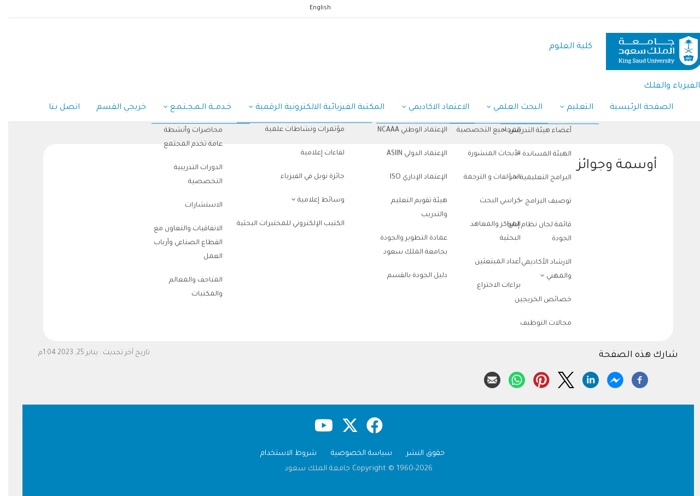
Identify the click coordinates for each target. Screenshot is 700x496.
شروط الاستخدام (280, 453)
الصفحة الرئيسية (633, 107)
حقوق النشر (417, 453)
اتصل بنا (56, 107)
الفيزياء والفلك (663, 86)
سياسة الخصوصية (353, 453)
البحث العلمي (506, 108)
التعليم (568, 108)
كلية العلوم (562, 46)
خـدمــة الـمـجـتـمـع (189, 108)
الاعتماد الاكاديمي (427, 108)
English (312, 8)
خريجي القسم (113, 107)
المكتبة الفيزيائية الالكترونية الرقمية (308, 108)
